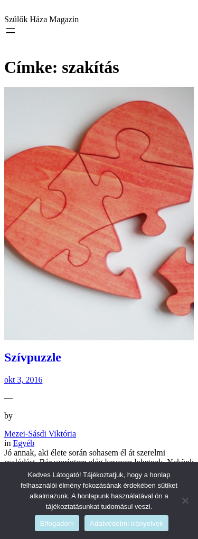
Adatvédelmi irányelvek (126, 523)
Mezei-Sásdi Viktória (40, 433)
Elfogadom (57, 523)
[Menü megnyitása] (10, 30)
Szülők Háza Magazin (41, 19)
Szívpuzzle (32, 357)
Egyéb (23, 443)
